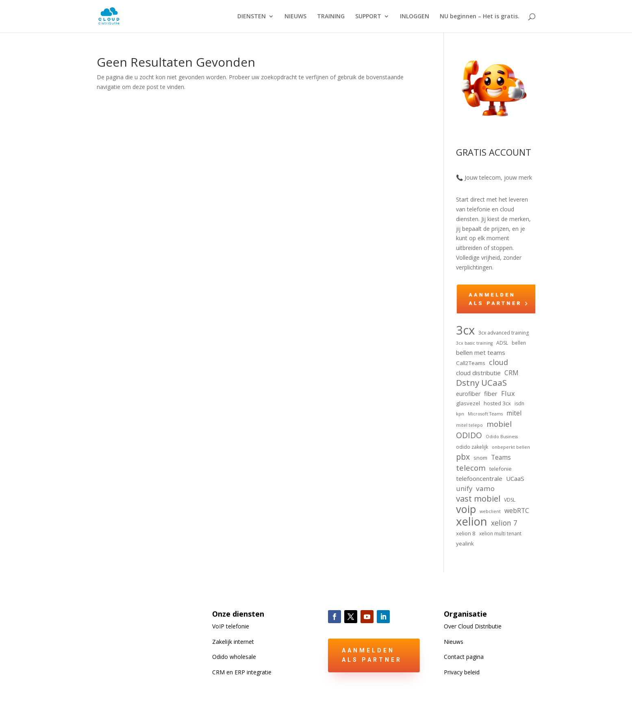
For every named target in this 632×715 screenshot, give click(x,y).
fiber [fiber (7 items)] (490, 393)
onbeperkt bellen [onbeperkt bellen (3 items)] (511, 447)
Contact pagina (464, 657)
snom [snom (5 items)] (480, 457)
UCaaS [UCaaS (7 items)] (515, 478)
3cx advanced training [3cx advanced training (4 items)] (503, 332)
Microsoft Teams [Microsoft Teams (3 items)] (485, 414)
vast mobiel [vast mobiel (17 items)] (478, 499)
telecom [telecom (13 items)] (471, 468)
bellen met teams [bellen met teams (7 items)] (480, 352)
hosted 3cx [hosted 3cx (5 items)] (497, 403)
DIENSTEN (251, 16)
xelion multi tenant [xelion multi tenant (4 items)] (500, 533)
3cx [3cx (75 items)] (465, 330)
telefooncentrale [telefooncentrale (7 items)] (479, 478)
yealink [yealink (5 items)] (465, 543)
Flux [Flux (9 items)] (508, 393)
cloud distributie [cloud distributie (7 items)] (478, 373)
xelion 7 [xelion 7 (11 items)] (504, 523)
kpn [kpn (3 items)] (460, 414)
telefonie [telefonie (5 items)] (500, 468)
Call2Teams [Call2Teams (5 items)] (470, 363)
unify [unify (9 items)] (464, 488)
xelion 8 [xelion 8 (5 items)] (466, 533)
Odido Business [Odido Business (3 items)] (502, 436)
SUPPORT (368, 16)
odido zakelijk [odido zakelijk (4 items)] (472, 446)
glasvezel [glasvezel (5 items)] (468, 403)
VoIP (230, 626)
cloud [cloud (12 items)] (498, 362)
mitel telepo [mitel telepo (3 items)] (469, 425)
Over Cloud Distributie (473, 626)
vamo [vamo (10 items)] (485, 488)
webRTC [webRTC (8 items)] (516, 510)
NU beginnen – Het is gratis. (479, 16)
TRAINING (331, 16)
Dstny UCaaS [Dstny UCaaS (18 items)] (481, 383)
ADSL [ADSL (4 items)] (502, 342)
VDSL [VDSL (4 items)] (509, 499)
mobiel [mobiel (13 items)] (499, 424)
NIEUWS (295, 16)
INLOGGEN (414, 16)
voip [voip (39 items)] (466, 509)
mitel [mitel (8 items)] (513, 413)
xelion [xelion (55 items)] (471, 521)
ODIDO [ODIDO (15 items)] (469, 435)
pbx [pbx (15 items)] (463, 457)
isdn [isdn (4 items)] (519, 403)
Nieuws (453, 641)
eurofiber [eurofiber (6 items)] (468, 394)
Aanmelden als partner (372, 655)
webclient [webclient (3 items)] (490, 511)
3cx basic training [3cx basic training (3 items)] (474, 343)
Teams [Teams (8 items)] (501, 457)
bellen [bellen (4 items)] (519, 342)
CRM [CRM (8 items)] (511, 372)
